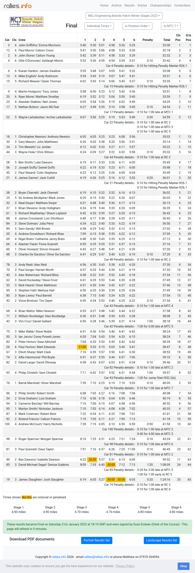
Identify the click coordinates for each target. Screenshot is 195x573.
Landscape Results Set (161, 540)
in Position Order (136, 26)
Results (130, 5)
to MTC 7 (170, 26)
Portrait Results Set (97, 540)
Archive (116, 5)
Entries (142, 5)
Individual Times (98, 26)
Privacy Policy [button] (125, 566)
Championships (160, 5)
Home (104, 5)
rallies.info (59, 557)
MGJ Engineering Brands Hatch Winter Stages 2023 (123, 16)
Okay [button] (183, 566)
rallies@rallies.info (96, 557)
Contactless (182, 5)
